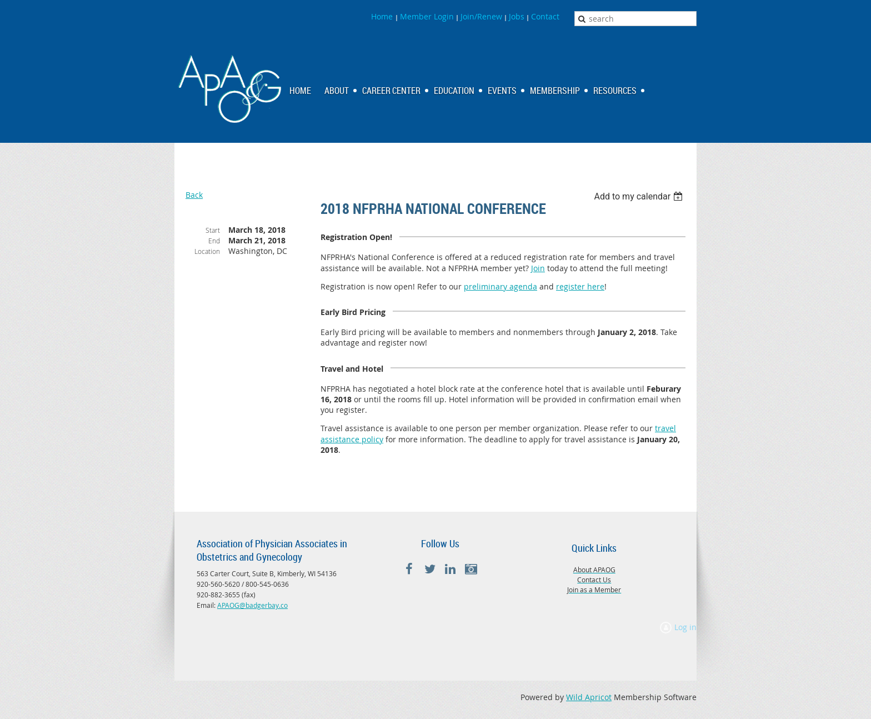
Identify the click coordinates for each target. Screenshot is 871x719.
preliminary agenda (500, 286)
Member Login (427, 16)
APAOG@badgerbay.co (252, 605)
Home (383, 16)
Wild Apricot (589, 697)
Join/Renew (481, 16)
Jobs (516, 16)
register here (580, 286)
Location (207, 251)
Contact (545, 16)
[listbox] (639, 196)
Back (194, 194)
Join (538, 268)
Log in (685, 627)
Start (213, 230)
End (214, 240)
